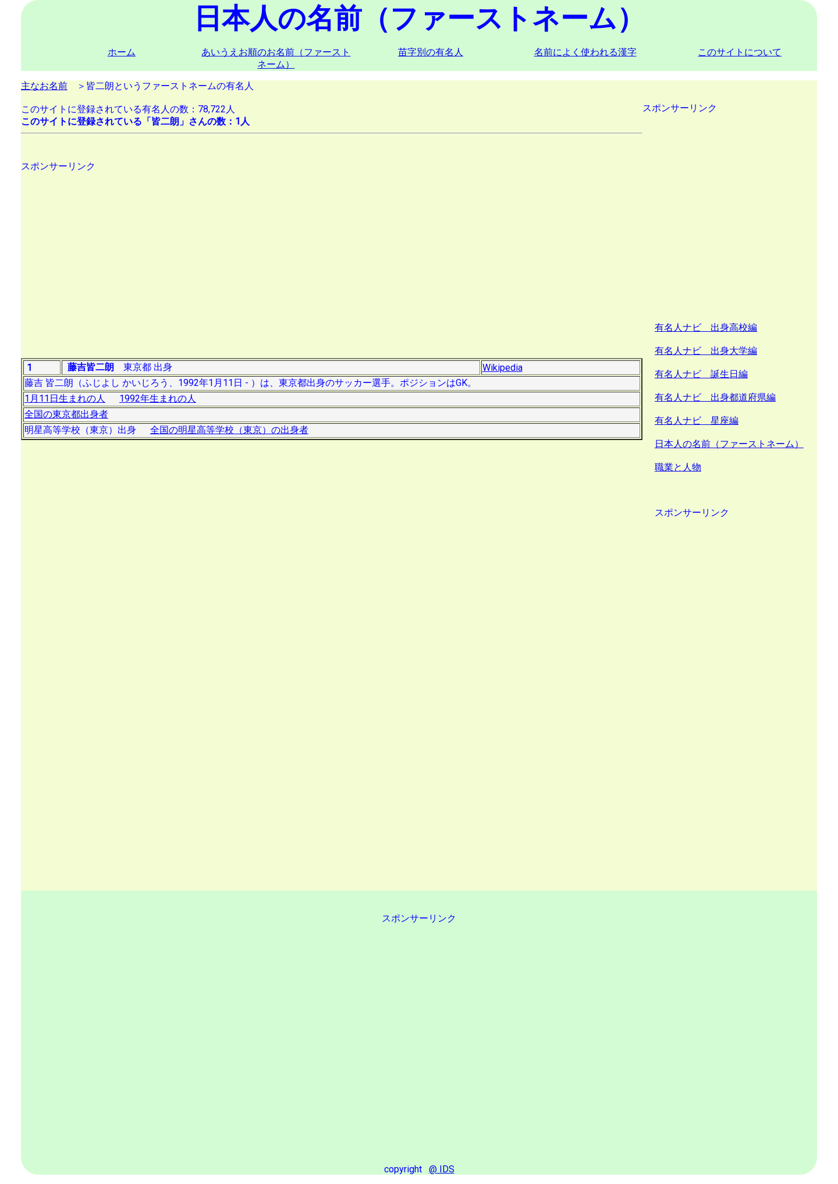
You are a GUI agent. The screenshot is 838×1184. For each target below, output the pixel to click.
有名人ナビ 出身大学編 (706, 350)
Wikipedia (502, 367)
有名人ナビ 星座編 (696, 420)
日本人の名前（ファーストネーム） (729, 443)
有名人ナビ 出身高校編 (706, 327)
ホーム (122, 52)
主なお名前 (44, 85)
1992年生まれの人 (157, 398)
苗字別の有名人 (430, 52)
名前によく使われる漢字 (585, 52)
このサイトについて (740, 52)
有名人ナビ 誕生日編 (701, 374)
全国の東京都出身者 (66, 414)
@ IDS (441, 1169)
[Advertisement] (331, 254)
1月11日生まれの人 (64, 398)
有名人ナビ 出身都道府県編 (715, 397)
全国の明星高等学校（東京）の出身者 (229, 429)
